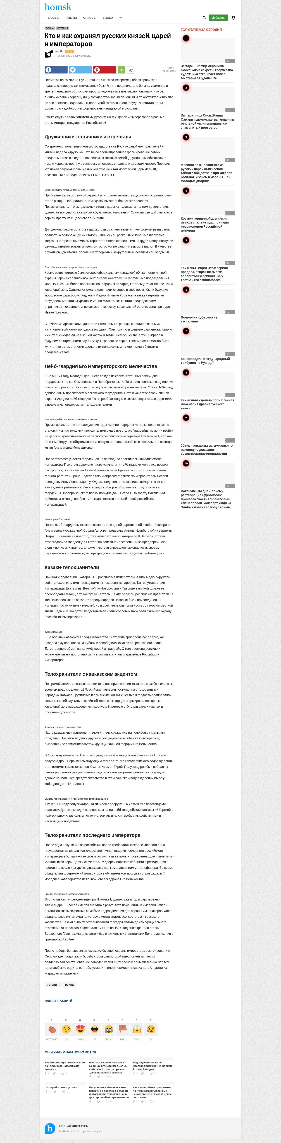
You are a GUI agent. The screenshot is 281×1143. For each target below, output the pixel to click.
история (52, 988)
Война (50, 32)
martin (58, 55)
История (62, 32)
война (69, 988)
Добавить (218, 21)
